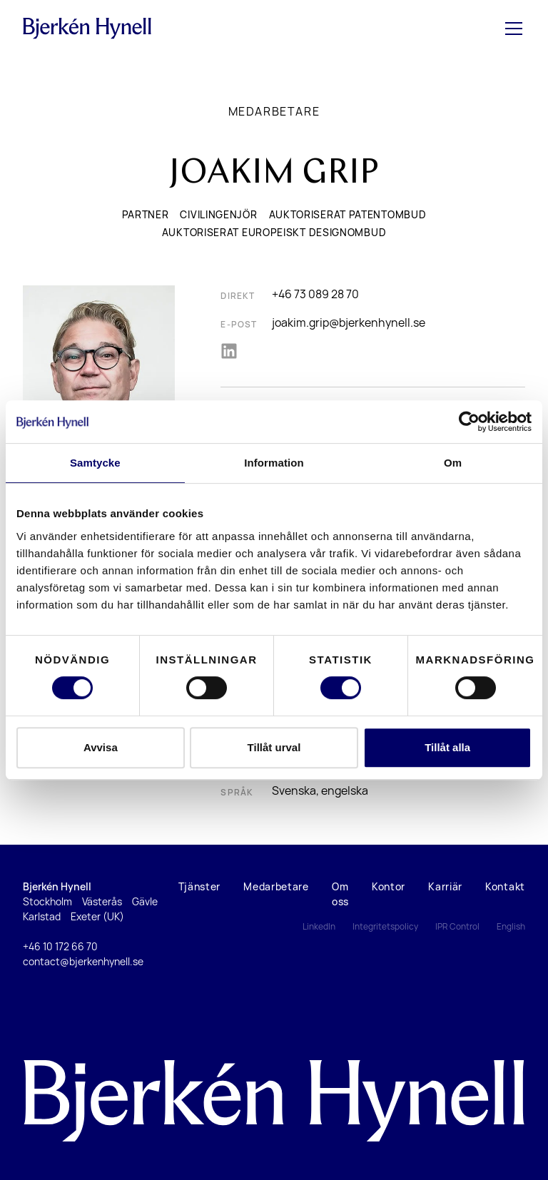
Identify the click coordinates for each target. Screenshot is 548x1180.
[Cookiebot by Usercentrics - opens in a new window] (469, 421)
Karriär (445, 886)
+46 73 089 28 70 (315, 294)
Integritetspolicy (385, 926)
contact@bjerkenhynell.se (83, 961)
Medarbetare (274, 111)
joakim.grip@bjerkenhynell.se (348, 322)
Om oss (340, 894)
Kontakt (505, 886)
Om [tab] (453, 463)
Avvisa (100, 747)
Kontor (388, 886)
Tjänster (199, 886)
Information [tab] (274, 463)
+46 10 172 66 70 (60, 946)
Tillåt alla (447, 747)
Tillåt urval (274, 747)
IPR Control (457, 926)
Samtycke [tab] (95, 463)
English (511, 926)
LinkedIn (319, 926)
